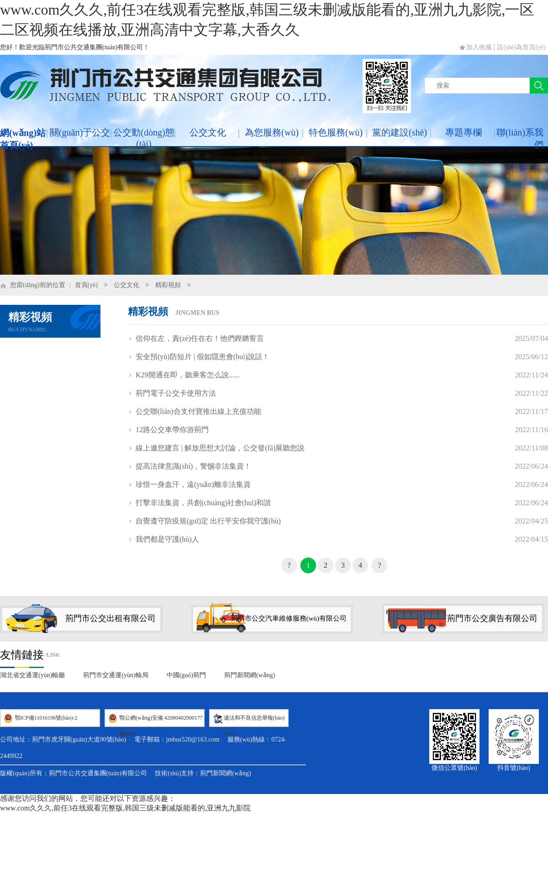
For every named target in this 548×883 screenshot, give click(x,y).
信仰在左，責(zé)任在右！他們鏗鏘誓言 (200, 338)
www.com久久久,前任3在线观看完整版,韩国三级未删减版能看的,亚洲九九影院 (125, 808)
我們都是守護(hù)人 (167, 539)
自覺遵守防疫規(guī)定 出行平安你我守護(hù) (208, 521)
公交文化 (208, 132)
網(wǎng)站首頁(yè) (23, 139)
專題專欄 (463, 132)
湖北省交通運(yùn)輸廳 (32, 675)
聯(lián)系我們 (519, 138)
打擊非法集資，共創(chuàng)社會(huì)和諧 (203, 503)
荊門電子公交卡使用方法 (176, 393)
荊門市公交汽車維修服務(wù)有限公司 (289, 618)
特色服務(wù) (336, 132)
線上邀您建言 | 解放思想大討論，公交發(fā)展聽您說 (220, 448)
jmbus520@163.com (193, 739)
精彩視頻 (168, 285)
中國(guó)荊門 (186, 675)
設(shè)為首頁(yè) (521, 47)
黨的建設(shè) (399, 132)
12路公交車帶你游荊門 (172, 430)
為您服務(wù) (272, 132)
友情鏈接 (22, 655)
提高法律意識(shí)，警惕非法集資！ (193, 466)
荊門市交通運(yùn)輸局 (115, 675)
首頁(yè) (86, 285)
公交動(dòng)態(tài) (143, 138)
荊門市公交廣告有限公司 (492, 618)
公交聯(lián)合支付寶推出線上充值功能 (198, 411)
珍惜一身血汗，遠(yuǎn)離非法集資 (193, 484)
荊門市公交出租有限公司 (110, 618)
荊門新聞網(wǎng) (249, 675)
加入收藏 (479, 47)
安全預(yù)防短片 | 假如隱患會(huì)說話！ (202, 357)
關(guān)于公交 (80, 132)
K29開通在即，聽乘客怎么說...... (188, 375)
